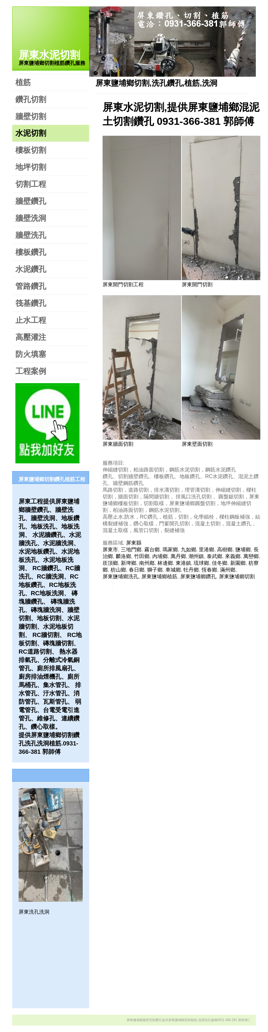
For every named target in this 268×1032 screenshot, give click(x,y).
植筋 (23, 82)
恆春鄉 (209, 569)
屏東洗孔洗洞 (34, 912)
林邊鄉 (165, 563)
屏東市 (110, 549)
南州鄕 (147, 563)
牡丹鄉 (191, 569)
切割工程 (30, 184)
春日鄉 (136, 569)
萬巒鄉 (251, 556)
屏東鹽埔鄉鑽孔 (198, 576)
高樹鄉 (224, 549)
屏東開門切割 (197, 284)
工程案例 (30, 371)
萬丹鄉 (178, 556)
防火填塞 (30, 354)
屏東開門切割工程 (123, 284)
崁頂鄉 (110, 563)
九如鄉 (188, 549)
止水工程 (30, 320)
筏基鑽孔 (30, 303)
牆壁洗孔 (30, 235)
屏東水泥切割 (49, 55)
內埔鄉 (160, 556)
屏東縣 (133, 543)
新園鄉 (238, 563)
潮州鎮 (196, 556)
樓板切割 (30, 150)
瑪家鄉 (170, 549)
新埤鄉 (128, 563)
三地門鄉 (131, 549)
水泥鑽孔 (30, 269)
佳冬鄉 (219, 563)
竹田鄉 (141, 556)
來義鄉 (232, 556)
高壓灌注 (30, 337)
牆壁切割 (30, 116)
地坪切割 (30, 167)
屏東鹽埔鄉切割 (237, 576)
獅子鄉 (155, 569)
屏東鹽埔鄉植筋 (159, 576)
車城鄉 (173, 569)
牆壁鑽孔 (30, 201)
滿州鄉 (227, 569)
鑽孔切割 (30, 99)
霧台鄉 (152, 549)
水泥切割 (30, 133)
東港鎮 (183, 563)
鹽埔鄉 (243, 549)
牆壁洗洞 (30, 218)
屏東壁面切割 (197, 444)
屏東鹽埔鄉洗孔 (120, 576)
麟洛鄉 (123, 556)
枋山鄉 (118, 569)
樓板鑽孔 (30, 252)
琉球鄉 (201, 563)
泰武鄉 (214, 556)
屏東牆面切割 (118, 444)
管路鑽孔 (30, 286)
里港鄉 (206, 549)
